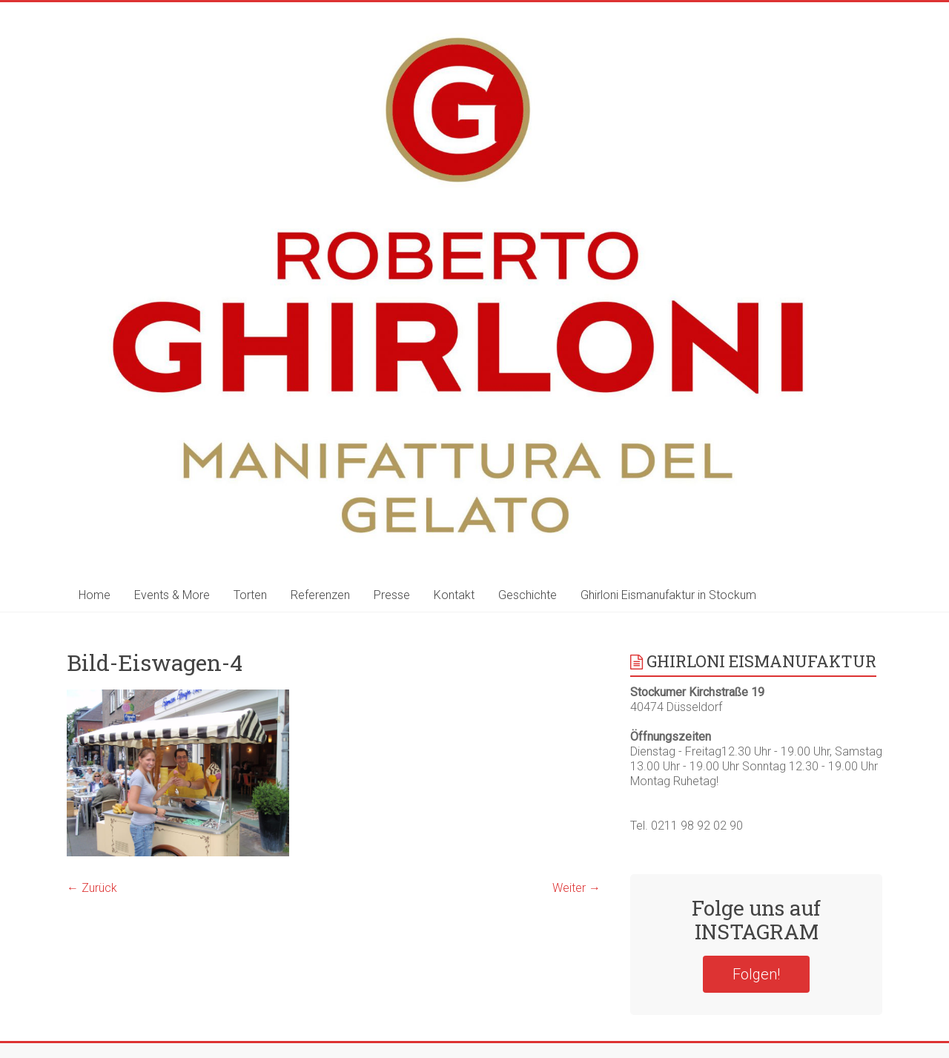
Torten (250, 595)
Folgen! (756, 974)
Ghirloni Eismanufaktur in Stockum (668, 595)
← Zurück (92, 888)
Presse (392, 595)
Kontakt (454, 595)
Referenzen (320, 595)
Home (94, 595)
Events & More (172, 595)
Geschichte (527, 595)
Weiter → (576, 888)
